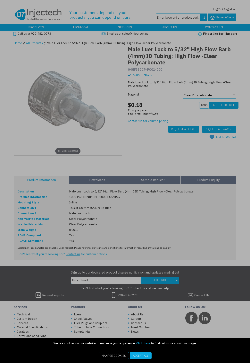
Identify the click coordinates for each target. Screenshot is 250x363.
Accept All (140, 356)
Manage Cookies (114, 356)
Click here (143, 343)
